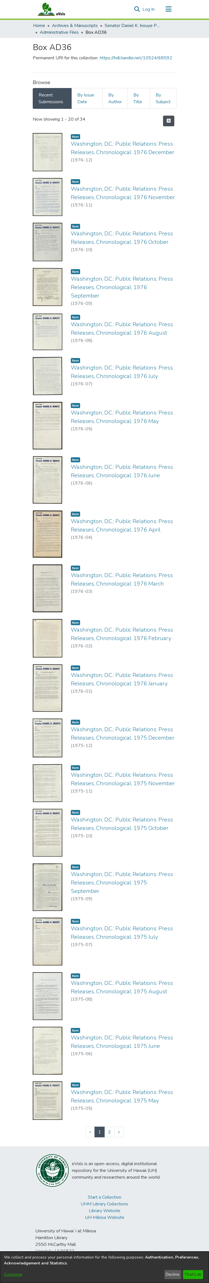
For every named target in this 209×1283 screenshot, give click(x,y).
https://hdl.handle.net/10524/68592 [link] (136, 58)
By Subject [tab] (163, 98)
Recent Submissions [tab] (51, 98)
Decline (172, 1274)
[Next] (119, 1132)
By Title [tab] (137, 98)
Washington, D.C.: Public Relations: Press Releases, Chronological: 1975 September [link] (122, 882)
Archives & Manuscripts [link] (75, 25)
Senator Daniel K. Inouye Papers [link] (133, 25)
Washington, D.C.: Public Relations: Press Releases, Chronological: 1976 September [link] (122, 287)
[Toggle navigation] (169, 9)
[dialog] (104, 1267)
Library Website (104, 1211)
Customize (13, 1274)
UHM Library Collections (104, 1204)
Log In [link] (148, 9)
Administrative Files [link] (59, 32)
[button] (137, 9)
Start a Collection (104, 1197)
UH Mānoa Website (104, 1217)
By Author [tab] (115, 98)
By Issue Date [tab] (85, 98)
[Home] (57, 9)
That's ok (192, 1274)
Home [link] (39, 25)
